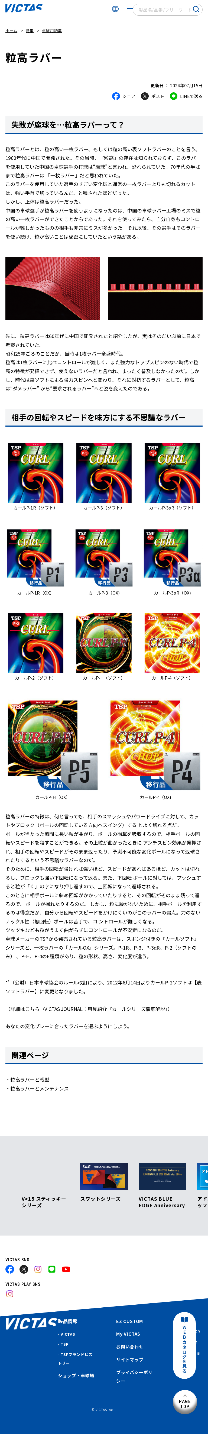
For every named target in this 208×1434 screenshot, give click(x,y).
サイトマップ (130, 1359)
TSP (65, 1344)
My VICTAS (128, 1334)
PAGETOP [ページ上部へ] (185, 1404)
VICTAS (68, 1334)
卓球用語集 (52, 30)
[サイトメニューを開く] (128, 9)
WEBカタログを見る (184, 1349)
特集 (30, 30)
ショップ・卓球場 (76, 1375)
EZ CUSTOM (129, 1321)
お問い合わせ (130, 1346)
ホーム (11, 30)
